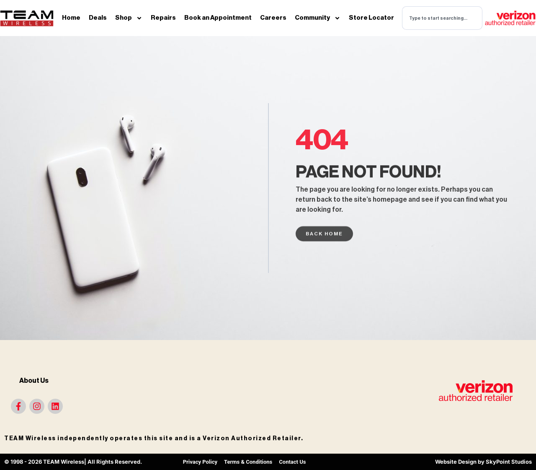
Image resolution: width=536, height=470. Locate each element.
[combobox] (442, 18)
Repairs (163, 18)
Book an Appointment (218, 18)
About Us (34, 380)
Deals (98, 18)
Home (71, 18)
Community (317, 18)
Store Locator (371, 18)
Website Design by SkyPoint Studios (483, 461)
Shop (128, 18)
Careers (273, 18)
